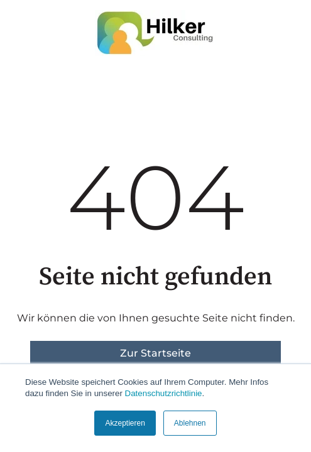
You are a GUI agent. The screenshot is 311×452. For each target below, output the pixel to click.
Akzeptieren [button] (125, 423)
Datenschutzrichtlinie (163, 393)
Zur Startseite (155, 353)
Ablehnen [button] (190, 423)
